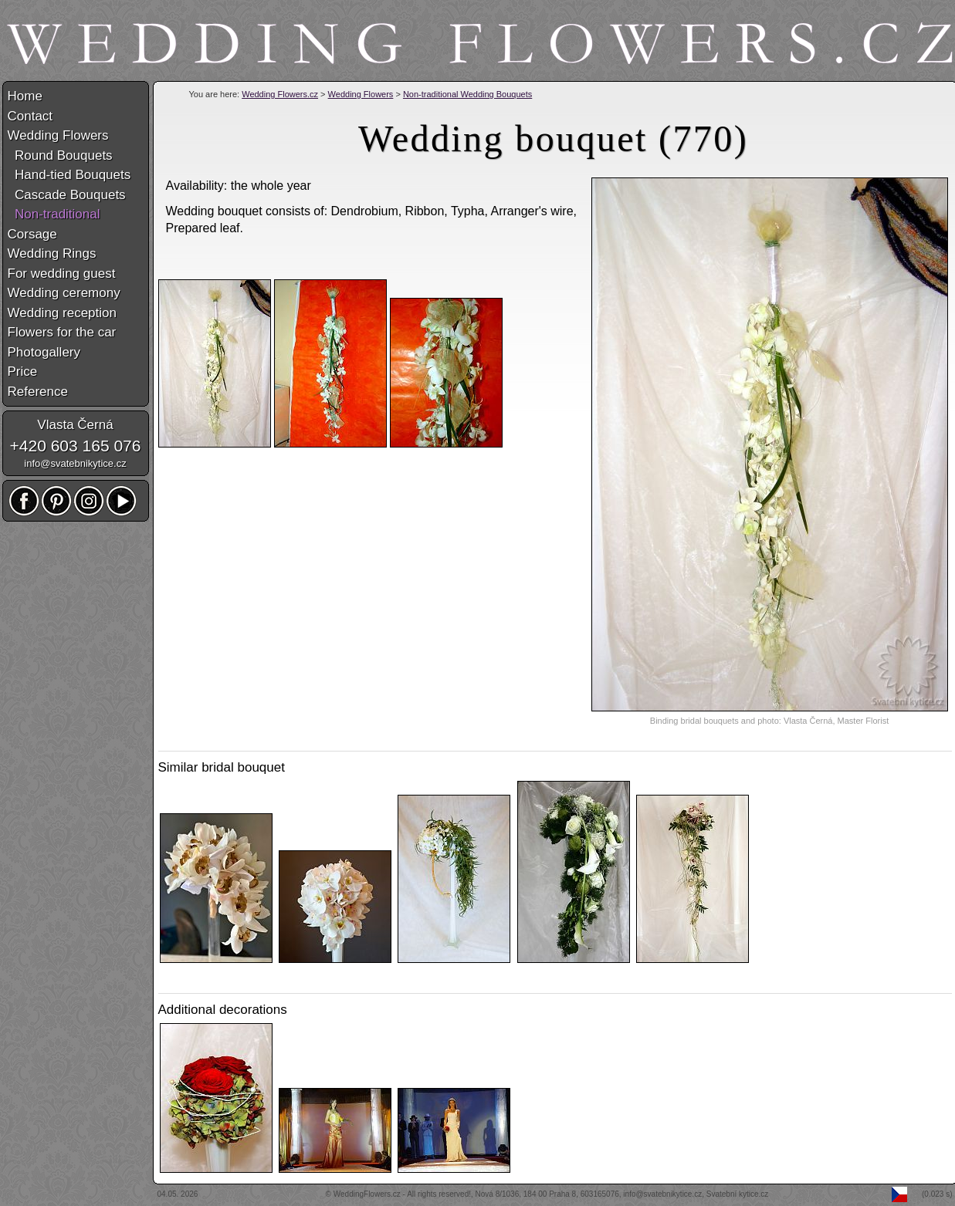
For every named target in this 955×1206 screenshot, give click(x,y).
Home (25, 96)
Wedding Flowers (361, 94)
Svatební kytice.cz (737, 1194)
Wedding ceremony (64, 292)
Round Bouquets (60, 155)
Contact (30, 116)
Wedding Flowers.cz (280, 94)
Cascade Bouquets (67, 194)
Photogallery (44, 352)
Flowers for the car (62, 332)
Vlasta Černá (75, 424)
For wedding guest (62, 273)
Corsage (32, 234)
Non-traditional (54, 214)
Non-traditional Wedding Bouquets (467, 94)
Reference (38, 391)
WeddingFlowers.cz (367, 1194)
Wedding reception (62, 313)
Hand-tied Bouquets (69, 174)
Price (23, 371)
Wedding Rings (52, 253)
